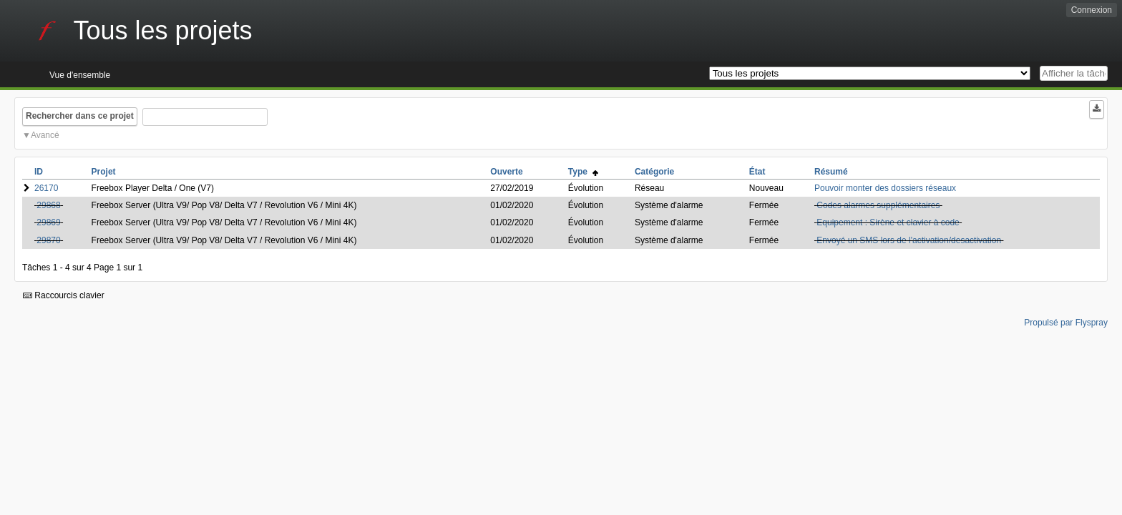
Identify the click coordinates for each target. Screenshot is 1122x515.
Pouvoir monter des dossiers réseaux (885, 188)
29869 (48, 222)
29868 (48, 205)
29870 (48, 240)
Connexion (1091, 10)
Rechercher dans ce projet (80, 116)
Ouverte (506, 172)
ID (38, 172)
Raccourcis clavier (63, 295)
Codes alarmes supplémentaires (878, 205)
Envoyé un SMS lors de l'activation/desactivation (908, 240)
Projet (104, 172)
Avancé (45, 135)
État (757, 172)
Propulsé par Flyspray (1066, 323)
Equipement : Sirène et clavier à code (887, 222)
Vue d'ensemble (79, 75)
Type (583, 172)
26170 (46, 188)
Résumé (831, 172)
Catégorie (654, 172)
